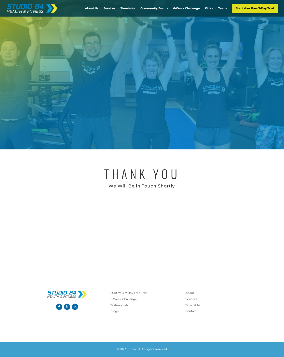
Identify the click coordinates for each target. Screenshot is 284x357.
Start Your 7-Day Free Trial (128, 293)
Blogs (114, 311)
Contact (191, 311)
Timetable (128, 8)
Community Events (154, 8)
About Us (91, 8)
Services (109, 8)
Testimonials (119, 305)
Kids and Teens (216, 8)
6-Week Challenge (186, 8)
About (189, 293)
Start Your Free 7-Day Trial (255, 8)
